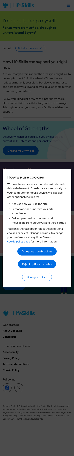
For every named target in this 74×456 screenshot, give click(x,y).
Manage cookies (37, 277)
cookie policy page (18, 241)
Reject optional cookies (37, 264)
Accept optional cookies (37, 251)
